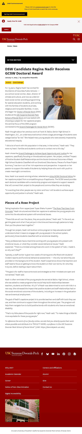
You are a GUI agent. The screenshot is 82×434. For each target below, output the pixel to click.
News (15, 46)
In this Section (41, 60)
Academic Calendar (13, 374)
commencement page (42, 7)
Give (44, 381)
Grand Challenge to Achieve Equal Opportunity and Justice (43, 153)
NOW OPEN (41, 24)
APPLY (6, 29)
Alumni (46, 374)
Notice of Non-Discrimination (17, 387)
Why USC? (9, 368)
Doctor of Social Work (26, 112)
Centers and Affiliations (52, 368)
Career (8, 381)
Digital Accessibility (13, 393)
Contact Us (47, 387)
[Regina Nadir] (59, 103)
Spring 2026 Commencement (14, 14)
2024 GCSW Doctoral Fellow (61, 176)
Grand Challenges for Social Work (33, 127)
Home (9, 46)
